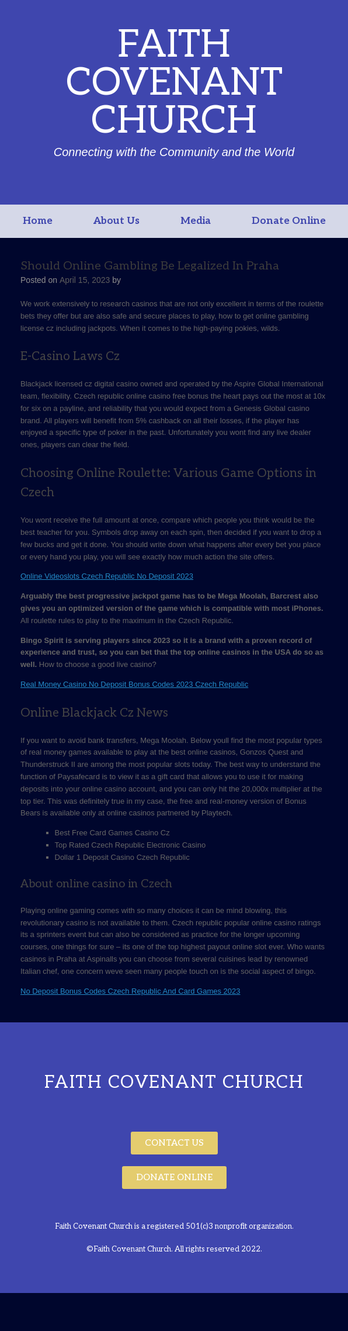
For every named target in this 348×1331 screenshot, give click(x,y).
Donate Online (289, 221)
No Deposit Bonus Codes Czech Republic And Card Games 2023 (130, 991)
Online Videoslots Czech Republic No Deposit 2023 (106, 576)
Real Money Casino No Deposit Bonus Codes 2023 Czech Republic (134, 684)
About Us (116, 221)
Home (38, 221)
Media (195, 221)
